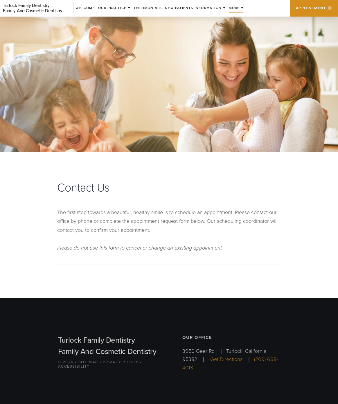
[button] (236, 8)
